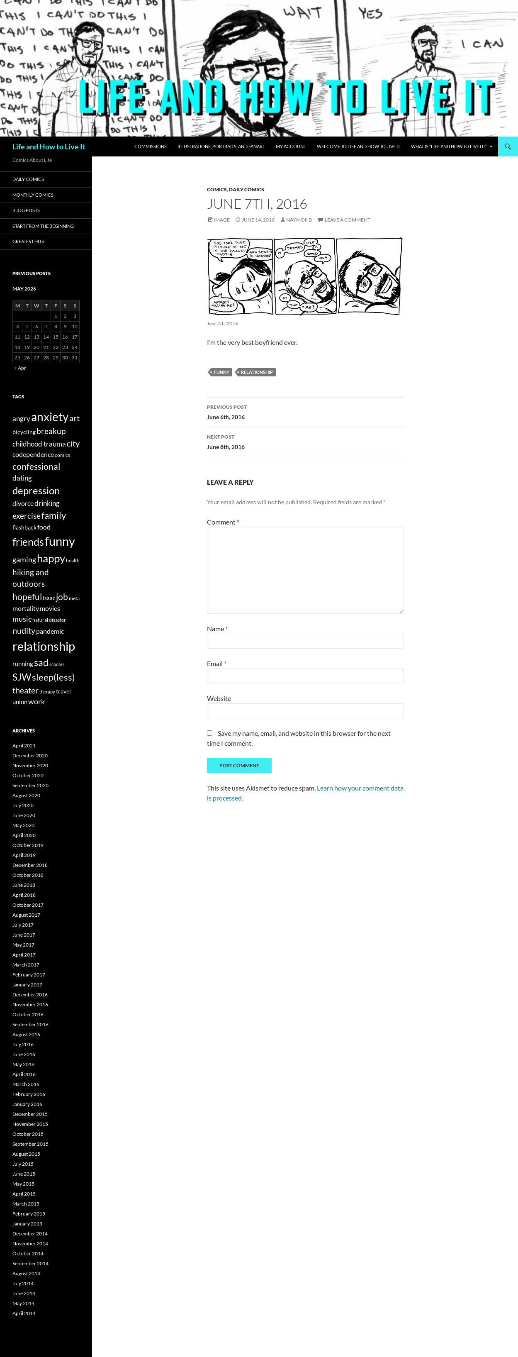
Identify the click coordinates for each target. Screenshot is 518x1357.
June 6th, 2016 (305, 411)
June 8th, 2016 (305, 441)
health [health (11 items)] (73, 560)
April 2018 (24, 895)
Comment (223, 522)
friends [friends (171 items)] (28, 541)
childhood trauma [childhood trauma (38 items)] (39, 443)
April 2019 (24, 855)
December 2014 (30, 1233)
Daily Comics (246, 189)
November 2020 (30, 765)
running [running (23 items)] (22, 663)
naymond (299, 220)
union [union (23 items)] (19, 701)
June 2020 (23, 815)
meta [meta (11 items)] (74, 598)
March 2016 (25, 1084)
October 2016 (28, 1014)
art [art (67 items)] (74, 418)
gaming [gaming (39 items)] (24, 559)
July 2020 (23, 805)
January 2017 (27, 984)
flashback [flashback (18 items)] (24, 527)
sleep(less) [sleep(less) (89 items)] (53, 677)
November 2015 (30, 1124)
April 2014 (24, 1313)
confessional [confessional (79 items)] (36, 466)
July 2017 (23, 925)
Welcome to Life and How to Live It (358, 146)
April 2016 (24, 1074)
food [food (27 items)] (44, 527)
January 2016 (27, 1104)
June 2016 (23, 1054)
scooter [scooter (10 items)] (56, 664)
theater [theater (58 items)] (25, 690)
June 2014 (23, 1293)
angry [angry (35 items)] (21, 418)
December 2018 (30, 865)
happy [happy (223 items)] (51, 558)
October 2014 (28, 1253)
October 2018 (28, 875)
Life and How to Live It (48, 146)
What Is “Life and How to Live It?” (449, 146)
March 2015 (25, 1204)
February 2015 (28, 1214)
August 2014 (26, 1273)
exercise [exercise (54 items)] (26, 515)
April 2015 (24, 1194)
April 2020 (24, 835)
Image (222, 220)
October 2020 (28, 775)
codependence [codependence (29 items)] (33, 454)
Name (217, 628)
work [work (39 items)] (36, 701)
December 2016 (30, 994)
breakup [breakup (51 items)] (51, 431)
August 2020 (26, 795)
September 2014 (30, 1263)
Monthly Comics (33, 195)
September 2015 (30, 1144)
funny (221, 372)
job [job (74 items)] (62, 596)
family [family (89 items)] (53, 515)
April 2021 (24, 745)
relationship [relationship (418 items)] (43, 646)
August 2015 (26, 1154)
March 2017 (25, 965)
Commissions (150, 146)
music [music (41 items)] (22, 618)
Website (219, 698)
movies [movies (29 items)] (50, 608)
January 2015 (27, 1223)
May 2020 (23, 825)
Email (216, 663)
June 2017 (23, 935)
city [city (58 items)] (73, 443)
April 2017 (24, 955)
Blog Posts (26, 210)
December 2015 (30, 1114)
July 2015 (23, 1164)
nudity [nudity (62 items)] (23, 630)
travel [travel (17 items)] (63, 691)
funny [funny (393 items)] (60, 541)
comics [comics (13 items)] (62, 455)
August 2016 (26, 1034)
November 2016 (30, 1004)
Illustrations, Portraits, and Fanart (221, 146)
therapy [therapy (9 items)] (47, 691)
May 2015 (23, 1184)
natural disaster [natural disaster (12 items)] (49, 620)
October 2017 (28, 905)
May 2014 (23, 1303)
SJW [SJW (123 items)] (21, 677)
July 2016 (23, 1044)
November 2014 (30, 1243)
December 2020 (30, 755)
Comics (217, 189)
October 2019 (28, 845)
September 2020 (30, 785)
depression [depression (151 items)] (36, 490)
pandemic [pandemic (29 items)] (50, 631)
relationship (257, 372)
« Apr (20, 368)
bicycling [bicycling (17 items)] (24, 432)
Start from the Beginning (43, 226)
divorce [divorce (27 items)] (23, 503)
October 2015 (28, 1134)
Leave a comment (347, 220)
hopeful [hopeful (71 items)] (27, 597)
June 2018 (23, 885)
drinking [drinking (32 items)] (47, 503)
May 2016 (23, 1064)
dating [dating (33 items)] (22, 477)
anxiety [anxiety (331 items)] (49, 417)
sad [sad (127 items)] (41, 662)
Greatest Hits (28, 241)
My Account (291, 146)
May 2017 (23, 945)
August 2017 (26, 915)
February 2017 (28, 974)
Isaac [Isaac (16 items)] (49, 598)
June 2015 (23, 1174)
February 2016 (28, 1094)
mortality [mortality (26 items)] (25, 608)
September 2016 (30, 1024)
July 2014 (23, 1283)
